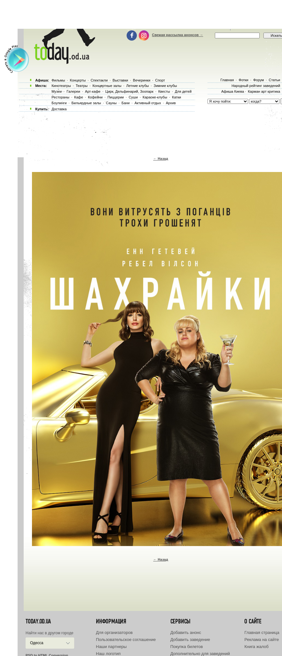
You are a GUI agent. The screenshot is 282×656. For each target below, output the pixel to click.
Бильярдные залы (86, 103)
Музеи (56, 91)
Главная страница (261, 632)
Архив (171, 103)
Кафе (78, 97)
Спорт (160, 80)
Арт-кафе (92, 91)
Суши (133, 97)
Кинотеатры (61, 86)
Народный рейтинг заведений (255, 86)
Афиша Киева (232, 91)
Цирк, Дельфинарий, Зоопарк (129, 91)
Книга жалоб (256, 646)
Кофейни (95, 97)
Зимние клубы (165, 86)
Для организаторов (114, 632)
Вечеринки (141, 80)
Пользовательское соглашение (126, 639)
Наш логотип (108, 653)
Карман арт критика (264, 91)
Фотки (243, 80)
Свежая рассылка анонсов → (177, 35)
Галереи (73, 91)
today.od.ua (38, 621)
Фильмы (58, 80)
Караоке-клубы (155, 97)
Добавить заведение (190, 639)
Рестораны (60, 97)
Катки (176, 97)
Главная (227, 80)
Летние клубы (137, 86)
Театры (82, 86)
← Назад (160, 158)
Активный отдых (148, 103)
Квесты (164, 91)
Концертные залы (106, 86)
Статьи (274, 80)
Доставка (59, 109)
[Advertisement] (143, 14)
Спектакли (99, 80)
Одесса (36, 643)
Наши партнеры (111, 646)
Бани (125, 103)
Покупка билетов (186, 646)
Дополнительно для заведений (200, 653)
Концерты (78, 80)
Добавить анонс (185, 632)
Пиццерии (115, 97)
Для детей (183, 91)
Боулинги (59, 103)
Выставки (120, 80)
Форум (258, 80)
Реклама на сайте (261, 639)
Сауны (111, 103)
